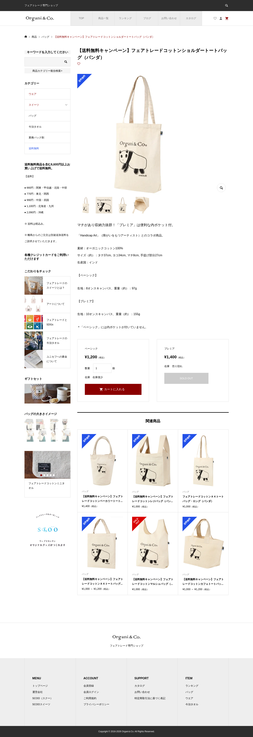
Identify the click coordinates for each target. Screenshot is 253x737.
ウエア (32, 93)
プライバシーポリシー (96, 704)
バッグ (32, 115)
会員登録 (89, 685)
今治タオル (35, 126)
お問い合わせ (169, 18)
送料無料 (34, 148)
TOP (81, 18)
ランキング (125, 18)
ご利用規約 (90, 698)
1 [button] (41, 475)
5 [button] (53, 475)
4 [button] (50, 475)
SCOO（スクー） (42, 698)
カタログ (191, 18)
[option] (47, 472)
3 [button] (47, 475)
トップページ (40, 685)
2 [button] (44, 475)
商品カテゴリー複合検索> (47, 70)
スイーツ (34, 104)
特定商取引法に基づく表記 (150, 698)
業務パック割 (36, 137)
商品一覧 (103, 18)
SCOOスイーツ (41, 704)
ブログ (147, 18)
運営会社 (37, 691)
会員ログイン (91, 691)
